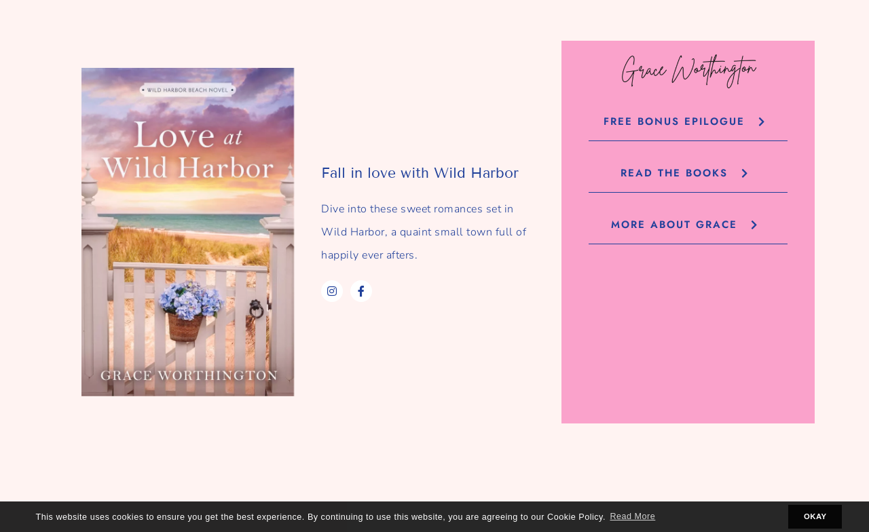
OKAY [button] (815, 516)
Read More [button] (632, 516)
